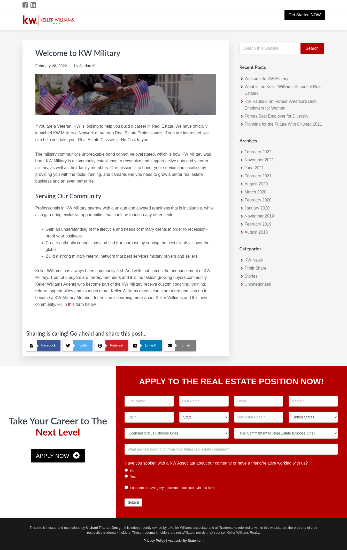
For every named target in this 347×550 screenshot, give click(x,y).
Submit (133, 502)
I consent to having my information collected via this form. (170, 488)
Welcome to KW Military (267, 78)
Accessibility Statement (186, 540)
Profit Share (255, 268)
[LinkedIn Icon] (33, 5)
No (129, 470)
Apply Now (52, 456)
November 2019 (259, 216)
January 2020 (257, 208)
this (71, 304)
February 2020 (258, 200)
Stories (251, 276)
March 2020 (256, 192)
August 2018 (256, 232)
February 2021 (258, 176)
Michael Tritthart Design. (104, 528)
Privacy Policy (154, 540)
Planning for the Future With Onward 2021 (283, 124)
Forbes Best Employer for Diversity (277, 116)
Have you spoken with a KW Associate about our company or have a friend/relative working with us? (216, 463)
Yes (130, 476)
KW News (254, 260)
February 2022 (258, 152)
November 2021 (259, 160)
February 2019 (258, 224)
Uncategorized (258, 284)
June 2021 (254, 168)
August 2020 (256, 184)
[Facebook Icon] (25, 5)
